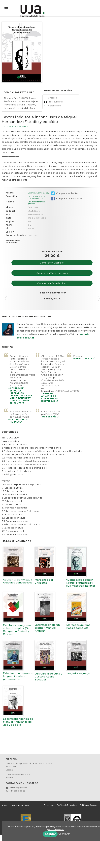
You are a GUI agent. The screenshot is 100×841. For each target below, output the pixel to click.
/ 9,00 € (52, 298)
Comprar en (52, 262)
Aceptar (50, 834)
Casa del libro (52, 105)
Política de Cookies (88, 805)
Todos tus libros (53, 101)
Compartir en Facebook (66, 198)
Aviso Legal (49, 805)
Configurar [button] (64, 833)
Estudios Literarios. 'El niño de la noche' (38, 197)
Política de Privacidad (67, 805)
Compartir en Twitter (64, 193)
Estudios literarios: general (36, 202)
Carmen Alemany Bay (15, 126)
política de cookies (55, 829)
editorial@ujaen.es (18, 787)
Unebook (50, 97)
